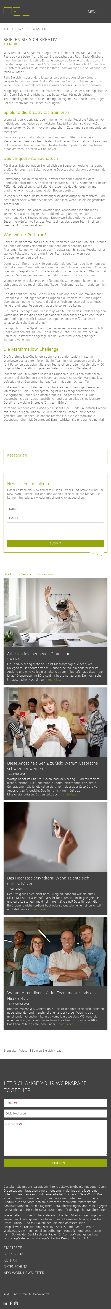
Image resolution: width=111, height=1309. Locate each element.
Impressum (13, 1254)
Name (11, 1103)
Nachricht (13, 1124)
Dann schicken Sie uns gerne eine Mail (77, 419)
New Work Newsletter (24, 1272)
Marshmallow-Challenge (26, 356)
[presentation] (34, 539)
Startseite (10, 1050)
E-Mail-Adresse (17, 1113)
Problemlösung (45, 99)
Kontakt (11, 1260)
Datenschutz (15, 1266)
